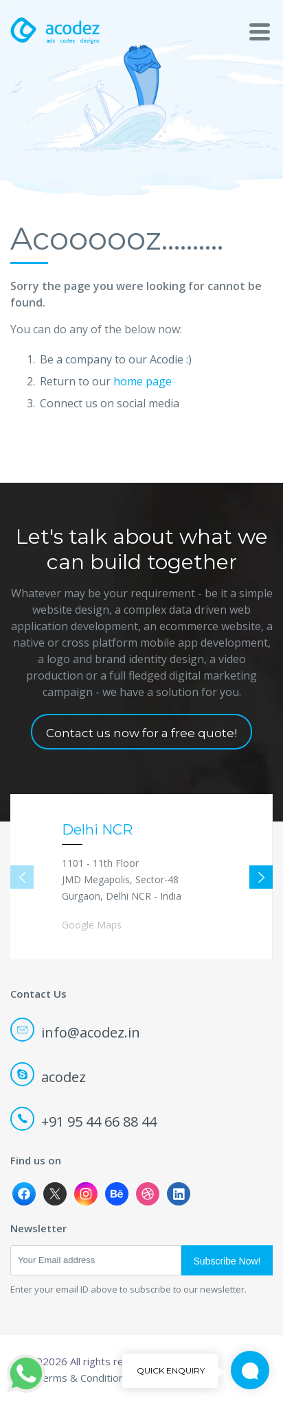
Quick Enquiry (244, 1371)
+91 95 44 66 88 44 (84, 1121)
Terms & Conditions (83, 1377)
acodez (49, 1077)
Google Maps (92, 924)
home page (142, 381)
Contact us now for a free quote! (141, 733)
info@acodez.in (76, 1032)
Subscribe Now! (226, 1261)
